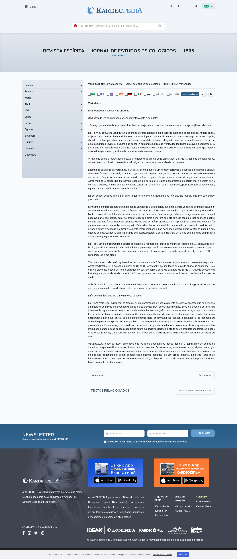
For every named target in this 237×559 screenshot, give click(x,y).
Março (28, 97)
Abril (27, 104)
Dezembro (30, 154)
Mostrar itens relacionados (195, 390)
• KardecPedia (161, 506)
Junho (28, 116)
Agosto (29, 129)
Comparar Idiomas (190, 94)
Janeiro (29, 85)
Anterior (98, 375)
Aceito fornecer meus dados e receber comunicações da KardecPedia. (147, 441)
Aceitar (183, 555)
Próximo (205, 375)
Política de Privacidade (162, 555)
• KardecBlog (161, 515)
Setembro (30, 135)
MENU (30, 6)
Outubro (29, 142)
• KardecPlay (161, 510)
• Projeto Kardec (183, 506)
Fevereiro (30, 91)
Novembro (30, 148)
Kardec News (203, 506)
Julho (28, 123)
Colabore (201, 496)
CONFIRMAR (203, 433)
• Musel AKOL (182, 510)
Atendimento (203, 501)
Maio (27, 110)
